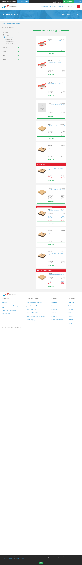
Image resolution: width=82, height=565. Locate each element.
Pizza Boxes (9, 39)
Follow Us (71, 299)
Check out (78, 1)
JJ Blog (70, 323)
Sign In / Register (23, 1)
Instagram (71, 309)
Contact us (5, 299)
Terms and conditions (7, 558)
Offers (54, 7)
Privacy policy (20, 558)
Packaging (8, 23)
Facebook (71, 302)
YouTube (70, 319)
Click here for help (56, 1)
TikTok (70, 313)
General (54, 299)
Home (3, 23)
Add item (51, 53)
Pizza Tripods (9, 43)
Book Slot (61, 7)
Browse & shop (46, 7)
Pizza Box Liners (10, 41)
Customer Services (33, 299)
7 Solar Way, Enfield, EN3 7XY (10, 310)
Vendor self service (32, 309)
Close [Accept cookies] (41, 562)
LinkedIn (70, 316)
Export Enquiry (31, 319)
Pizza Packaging (15, 23)
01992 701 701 (6, 314)
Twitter (70, 306)
